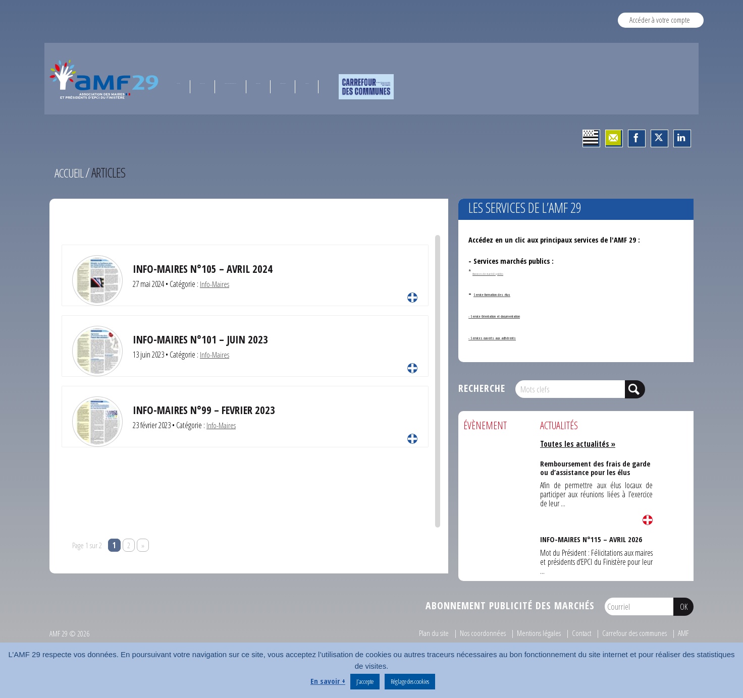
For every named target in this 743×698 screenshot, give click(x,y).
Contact (578, 632)
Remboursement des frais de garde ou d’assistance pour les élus (595, 466)
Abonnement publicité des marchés (510, 605)
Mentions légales (534, 632)
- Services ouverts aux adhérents (519, 336)
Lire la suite (412, 298)
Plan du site (428, 632)
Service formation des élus (515, 293)
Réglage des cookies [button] (410, 681)
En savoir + (327, 681)
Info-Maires (215, 283)
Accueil (70, 172)
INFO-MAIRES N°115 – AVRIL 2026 (591, 538)
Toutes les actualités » (579, 443)
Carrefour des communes (632, 632)
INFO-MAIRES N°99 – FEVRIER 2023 (206, 409)
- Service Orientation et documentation (531, 315)
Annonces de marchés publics (509, 272)
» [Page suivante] (142, 545)
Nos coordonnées (478, 632)
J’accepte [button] (365, 681)
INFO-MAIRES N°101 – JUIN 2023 (201, 339)
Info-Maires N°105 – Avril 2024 (204, 268)
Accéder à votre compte (659, 19)
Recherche (481, 388)
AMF (682, 632)
